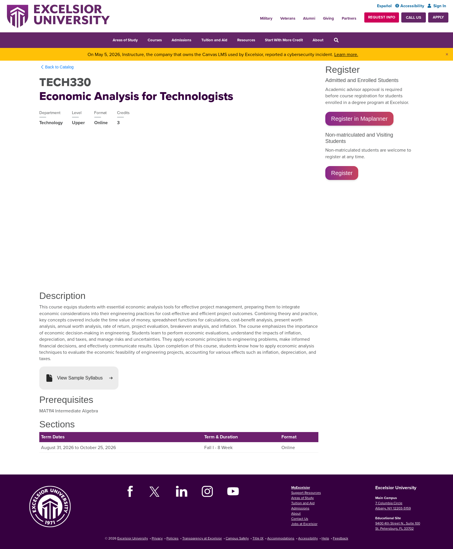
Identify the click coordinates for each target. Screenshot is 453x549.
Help (325, 538)
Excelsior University (132, 538)
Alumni (309, 18)
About (318, 40)
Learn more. (346, 54)
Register (341, 173)
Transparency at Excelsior (202, 538)
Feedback (340, 538)
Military (266, 18)
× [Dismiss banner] (446, 54)
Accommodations (280, 538)
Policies (172, 538)
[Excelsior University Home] (58, 16)
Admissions (181, 40)
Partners (349, 18)
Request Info (381, 17)
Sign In (437, 6)
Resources (246, 40)
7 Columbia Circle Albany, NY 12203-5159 (393, 505)
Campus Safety (237, 538)
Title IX (258, 538)
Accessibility (409, 6)
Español (384, 6)
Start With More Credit (284, 40)
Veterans (287, 18)
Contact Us (299, 518)
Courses (155, 40)
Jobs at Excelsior (304, 523)
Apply (438, 17)
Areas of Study (125, 40)
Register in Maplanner (359, 119)
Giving (328, 18)
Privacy (157, 538)
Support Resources (306, 492)
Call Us (413, 17)
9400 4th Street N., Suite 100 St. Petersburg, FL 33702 (397, 526)
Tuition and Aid (214, 40)
